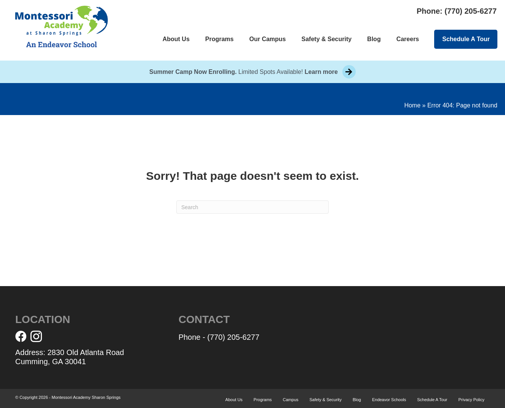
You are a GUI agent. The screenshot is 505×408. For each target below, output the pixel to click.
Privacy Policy (471, 399)
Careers (407, 39)
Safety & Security (327, 39)
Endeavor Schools (389, 399)
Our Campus (267, 39)
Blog (374, 39)
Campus (291, 399)
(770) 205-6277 (470, 11)
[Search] (252, 207)
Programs (219, 39)
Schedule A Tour (466, 39)
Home (412, 105)
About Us (176, 39)
